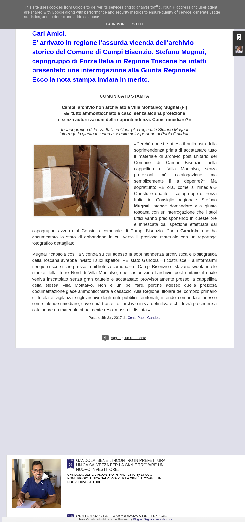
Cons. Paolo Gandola (144, 255)
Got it (137, 24)
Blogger (138, 519)
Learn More (115, 24)
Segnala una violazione (158, 519)
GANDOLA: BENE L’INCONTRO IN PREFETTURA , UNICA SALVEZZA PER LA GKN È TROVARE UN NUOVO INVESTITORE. (122, 465)
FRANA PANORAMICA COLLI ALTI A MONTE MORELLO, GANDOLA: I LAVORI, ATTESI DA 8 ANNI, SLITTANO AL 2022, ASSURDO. (118, 409)
